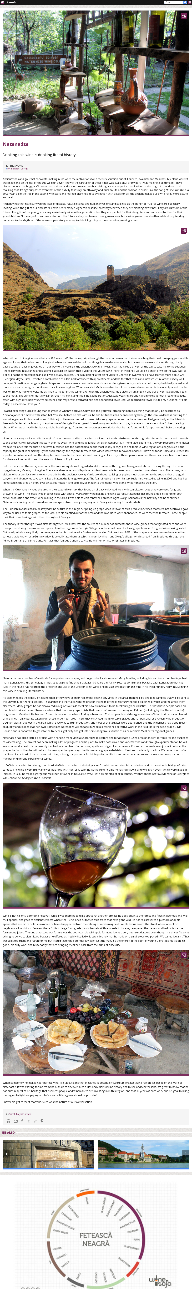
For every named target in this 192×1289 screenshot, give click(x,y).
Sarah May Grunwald (20, 1113)
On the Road (13, 168)
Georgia (24, 168)
